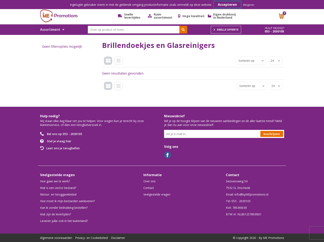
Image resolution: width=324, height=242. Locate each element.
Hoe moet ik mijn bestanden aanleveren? (67, 201)
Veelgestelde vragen (156, 194)
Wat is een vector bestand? (58, 188)
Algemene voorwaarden (56, 238)
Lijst (120, 64)
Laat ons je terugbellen (63, 148)
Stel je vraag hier (59, 141)
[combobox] (137, 29)
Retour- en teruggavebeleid (58, 194)
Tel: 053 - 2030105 (238, 201)
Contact (148, 188)
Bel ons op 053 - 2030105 (64, 134)
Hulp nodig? (274, 28)
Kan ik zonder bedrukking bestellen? (64, 208)
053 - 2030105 (274, 31)
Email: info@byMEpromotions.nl (247, 194)
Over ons (149, 181)
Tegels (109, 64)
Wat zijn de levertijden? (55, 214)
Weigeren (248, 5)
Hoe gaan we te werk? (55, 181)
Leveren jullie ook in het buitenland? (64, 221)
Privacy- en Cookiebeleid (91, 238)
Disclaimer (118, 238)
